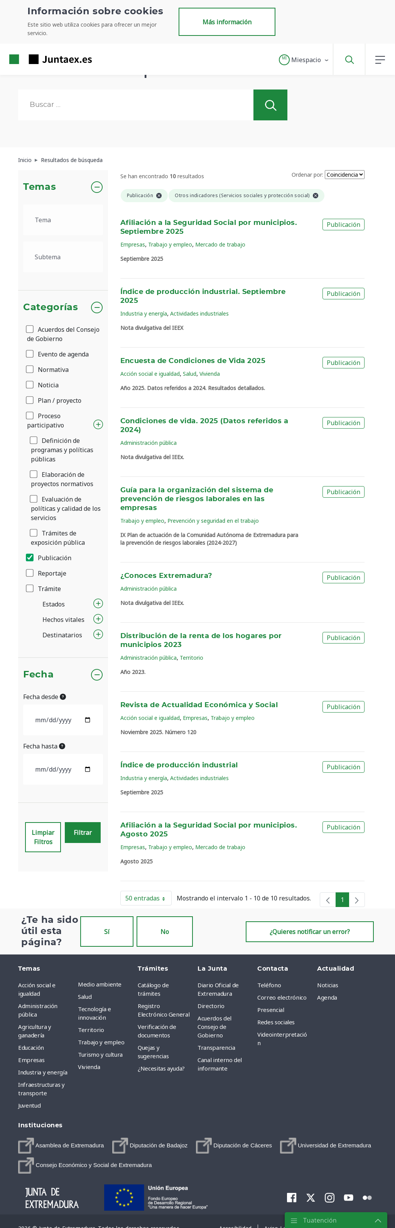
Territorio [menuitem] (91, 1030)
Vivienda (209, 373)
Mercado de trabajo (220, 244)
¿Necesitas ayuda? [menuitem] (161, 1068)
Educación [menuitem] (31, 1047)
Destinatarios (62, 635)
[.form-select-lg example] (63, 219)
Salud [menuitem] (84, 996)
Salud (189, 373)
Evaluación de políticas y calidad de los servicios (66, 508)
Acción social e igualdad (150, 373)
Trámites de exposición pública (58, 538)
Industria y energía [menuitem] (42, 1072)
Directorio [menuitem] (211, 1006)
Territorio (191, 657)
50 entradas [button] (148, 899)
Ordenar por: (307, 174)
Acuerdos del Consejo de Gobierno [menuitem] (214, 1026)
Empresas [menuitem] (31, 1060)
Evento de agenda (58, 354)
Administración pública (148, 442)
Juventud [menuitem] (29, 1105)
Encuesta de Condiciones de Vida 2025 (193, 361)
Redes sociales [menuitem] (276, 1022)
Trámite (44, 588)
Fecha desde (44, 696)
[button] (304, 60)
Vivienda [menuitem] (89, 1067)
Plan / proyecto (54, 400)
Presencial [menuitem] (270, 1009)
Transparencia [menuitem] (216, 1047)
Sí (107, 931)
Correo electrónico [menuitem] (282, 997)
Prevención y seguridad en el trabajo (213, 520)
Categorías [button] (50, 307)
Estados (53, 604)
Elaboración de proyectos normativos (62, 479)
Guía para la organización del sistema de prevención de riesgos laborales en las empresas (196, 499)
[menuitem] (61, 1146)
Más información (227, 22)
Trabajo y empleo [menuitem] (101, 1042)
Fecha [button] (38, 674)
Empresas (132, 244)
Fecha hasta (44, 746)
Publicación (49, 558)
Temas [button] (39, 187)
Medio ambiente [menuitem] (100, 984)
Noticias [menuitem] (327, 985)
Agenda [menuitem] (327, 997)
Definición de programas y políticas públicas (62, 449)
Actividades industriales (199, 313)
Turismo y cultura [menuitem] (100, 1054)
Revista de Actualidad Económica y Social (199, 705)
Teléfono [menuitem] (269, 985)
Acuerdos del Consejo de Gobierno (63, 334)
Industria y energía (143, 313)
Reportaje (46, 573)
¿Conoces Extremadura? (166, 576)
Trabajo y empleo (170, 244)
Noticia (43, 385)
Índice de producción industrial (179, 765)
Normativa (48, 369)
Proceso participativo (45, 420)
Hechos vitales (63, 619)
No (164, 931)
